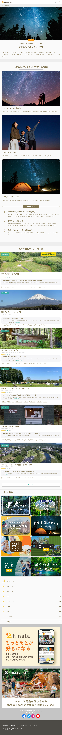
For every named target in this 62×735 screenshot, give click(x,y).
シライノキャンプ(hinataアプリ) (8, 309)
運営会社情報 (6, 725)
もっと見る (43, 485)
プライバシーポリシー (22, 725)
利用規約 (13, 725)
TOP (2, 5)
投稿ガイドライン (33, 725)
